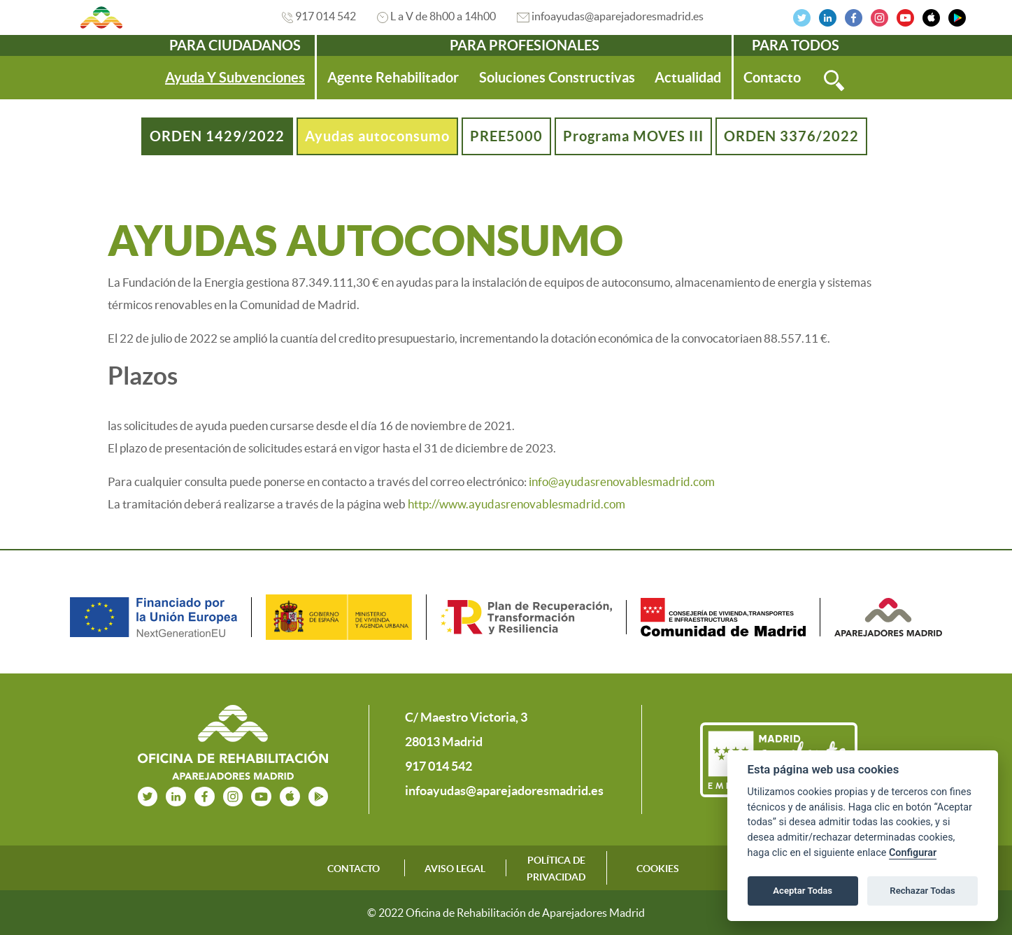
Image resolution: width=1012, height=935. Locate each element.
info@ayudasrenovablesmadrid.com (622, 481)
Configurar (912, 853)
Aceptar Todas (802, 890)
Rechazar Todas (922, 890)
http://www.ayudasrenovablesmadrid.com (516, 504)
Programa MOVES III (633, 136)
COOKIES (657, 868)
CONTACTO (353, 868)
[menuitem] (235, 77)
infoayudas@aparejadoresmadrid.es (618, 16)
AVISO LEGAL (455, 868)
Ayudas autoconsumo (377, 136)
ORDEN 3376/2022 (791, 136)
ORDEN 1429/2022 (217, 136)
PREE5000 (506, 136)
